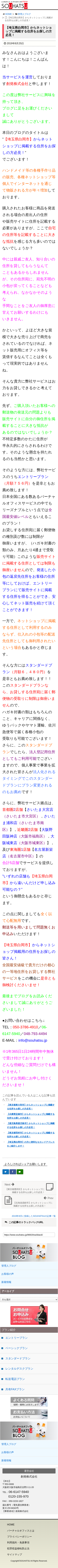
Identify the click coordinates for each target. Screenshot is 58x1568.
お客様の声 (7, 1274)
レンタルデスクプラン (19, 1368)
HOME (8, 14)
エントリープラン (16, 1337)
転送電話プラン (15, 1379)
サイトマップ (14, 1554)
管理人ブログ (24, 14)
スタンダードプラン (17, 1358)
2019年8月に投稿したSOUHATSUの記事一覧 (34, 1216)
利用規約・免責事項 (18, 1542)
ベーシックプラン (16, 1348)
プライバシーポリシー (19, 1536)
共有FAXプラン (15, 1389)
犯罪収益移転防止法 (18, 1548)
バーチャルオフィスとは (20, 1530)
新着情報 (6, 1282)
